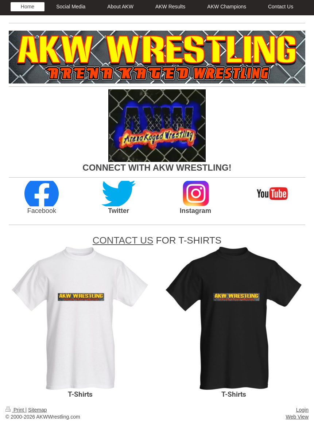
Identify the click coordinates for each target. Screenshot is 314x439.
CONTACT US (123, 240)
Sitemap (37, 410)
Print (15, 410)
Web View (297, 417)
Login (302, 410)
